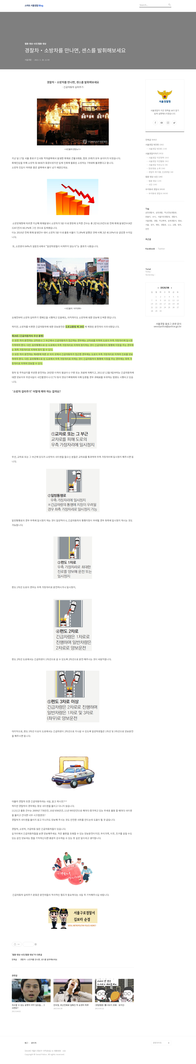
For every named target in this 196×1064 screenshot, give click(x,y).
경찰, (156, 220)
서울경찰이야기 (154, 153)
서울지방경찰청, (164, 216)
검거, (153, 224)
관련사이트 (157, 1042)
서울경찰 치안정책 (159, 157)
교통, (175, 224)
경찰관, (164, 224)
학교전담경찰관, (170, 212)
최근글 (148, 239)
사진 (153, 184)
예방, (158, 224)
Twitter (161, 248)
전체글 (151, 139)
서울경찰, (149, 220)
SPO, (154, 216)
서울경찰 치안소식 (158, 164)
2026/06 (165, 287)
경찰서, (174, 216)
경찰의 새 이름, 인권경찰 (161, 172)
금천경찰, (159, 212)
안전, (147, 229)
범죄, (180, 224)
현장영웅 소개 (157, 168)
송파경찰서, (172, 220)
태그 (26, 1043)
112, (169, 224)
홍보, (180, 220)
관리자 (33, 1043)
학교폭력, (163, 220)
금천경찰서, (150, 212)
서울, (147, 224)
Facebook (150, 248)
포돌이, (148, 216)
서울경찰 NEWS (154, 144)
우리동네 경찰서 (155, 189)
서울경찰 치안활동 (159, 161)
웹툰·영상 (155, 180)
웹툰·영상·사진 (154, 176)
